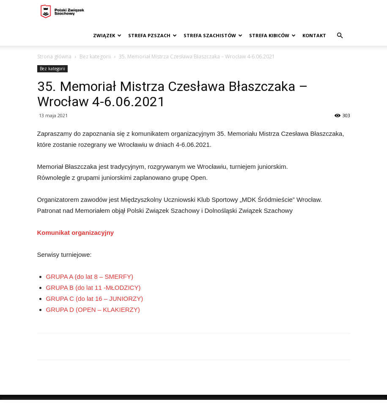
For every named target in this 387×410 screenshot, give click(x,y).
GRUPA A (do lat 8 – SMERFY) (89, 276)
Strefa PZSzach (152, 35)
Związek (107, 35)
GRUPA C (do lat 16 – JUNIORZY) (94, 298)
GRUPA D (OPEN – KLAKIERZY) (93, 309)
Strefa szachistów (213, 35)
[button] (340, 36)
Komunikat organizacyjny (75, 232)
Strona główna (54, 56)
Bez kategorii (95, 56)
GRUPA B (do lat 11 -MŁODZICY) (93, 287)
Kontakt (314, 35)
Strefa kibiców (272, 35)
